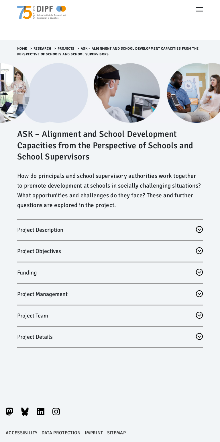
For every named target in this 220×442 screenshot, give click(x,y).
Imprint (94, 433)
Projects (66, 48)
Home (22, 48)
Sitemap (116, 433)
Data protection (61, 433)
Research (42, 48)
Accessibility (21, 433)
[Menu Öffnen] (199, 9)
